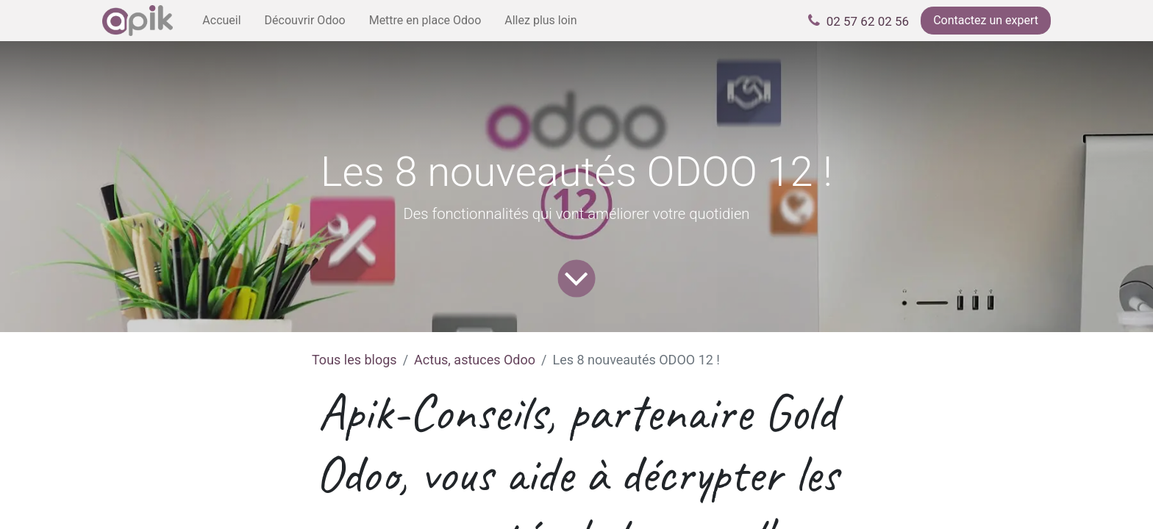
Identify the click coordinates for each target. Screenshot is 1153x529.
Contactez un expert (985, 20)
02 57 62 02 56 (868, 21)
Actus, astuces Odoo (474, 359)
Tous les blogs (354, 359)
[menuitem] (221, 20)
